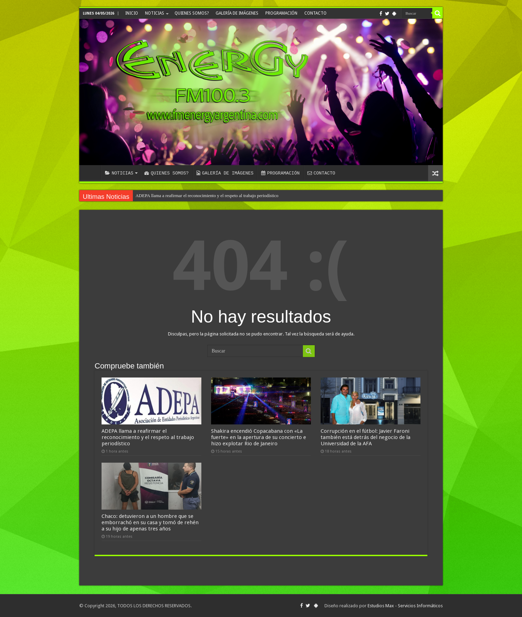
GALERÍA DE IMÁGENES (237, 13)
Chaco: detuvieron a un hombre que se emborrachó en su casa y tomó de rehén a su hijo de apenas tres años (150, 522)
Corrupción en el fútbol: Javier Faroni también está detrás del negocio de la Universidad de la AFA (365, 437)
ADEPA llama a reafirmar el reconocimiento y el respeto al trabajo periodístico (207, 195)
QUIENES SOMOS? (192, 13)
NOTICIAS (154, 13)
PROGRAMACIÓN (281, 13)
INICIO (131, 13)
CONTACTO (315, 13)
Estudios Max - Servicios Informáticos (405, 605)
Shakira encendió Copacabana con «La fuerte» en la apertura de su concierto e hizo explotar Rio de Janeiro (258, 437)
